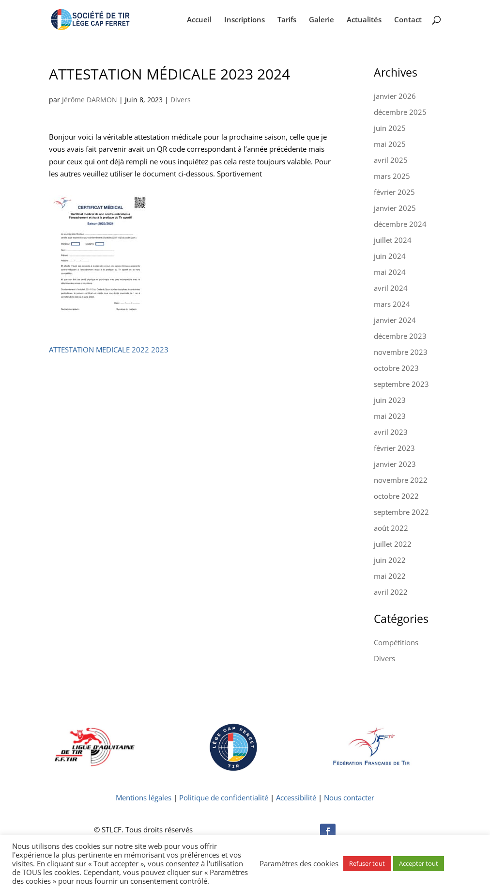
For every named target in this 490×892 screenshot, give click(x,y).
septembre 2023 (401, 384)
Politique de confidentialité (223, 797)
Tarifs (286, 20)
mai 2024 (390, 272)
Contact (408, 20)
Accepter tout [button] (418, 863)
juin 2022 (390, 560)
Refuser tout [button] (367, 863)
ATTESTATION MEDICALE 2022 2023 (108, 349)
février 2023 (394, 448)
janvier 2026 (395, 96)
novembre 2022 (401, 480)
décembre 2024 (400, 224)
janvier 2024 (395, 320)
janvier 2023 (395, 464)
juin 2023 (390, 400)
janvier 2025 (395, 208)
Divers (180, 99)
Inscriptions (244, 20)
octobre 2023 (396, 368)
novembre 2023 (401, 352)
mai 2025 (390, 144)
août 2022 (391, 528)
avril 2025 (391, 160)
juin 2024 (390, 256)
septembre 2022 (401, 512)
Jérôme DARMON (89, 99)
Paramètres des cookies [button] (299, 863)
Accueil (199, 20)
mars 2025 (392, 176)
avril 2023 (391, 432)
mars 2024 (392, 304)
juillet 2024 (393, 240)
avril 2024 (391, 288)
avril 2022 (391, 592)
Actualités (364, 20)
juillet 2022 (393, 544)
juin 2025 (390, 128)
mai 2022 (390, 576)
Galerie (321, 20)
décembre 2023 (400, 336)
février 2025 (394, 192)
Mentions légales (143, 797)
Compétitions (396, 642)
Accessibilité (296, 797)
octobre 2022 (396, 496)
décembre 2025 (400, 112)
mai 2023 (390, 416)
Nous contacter (349, 797)
